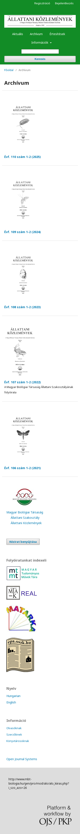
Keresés (40, 59)
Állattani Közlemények (26, 523)
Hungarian (13, 696)
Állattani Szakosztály (25, 518)
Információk (40, 42)
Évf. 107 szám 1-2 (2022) (22, 382)
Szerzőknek (14, 734)
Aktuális (17, 34)
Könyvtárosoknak (17, 741)
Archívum (36, 34)
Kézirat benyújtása (23, 542)
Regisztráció (42, 3)
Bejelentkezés (64, 3)
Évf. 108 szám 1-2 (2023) (22, 307)
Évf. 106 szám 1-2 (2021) (22, 468)
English (11, 702)
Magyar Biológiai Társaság (24, 512)
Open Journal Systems (21, 759)
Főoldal (8, 70)
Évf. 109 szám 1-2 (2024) (22, 232)
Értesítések (57, 34)
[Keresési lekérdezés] (40, 51)
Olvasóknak (14, 728)
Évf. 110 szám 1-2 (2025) (22, 157)
